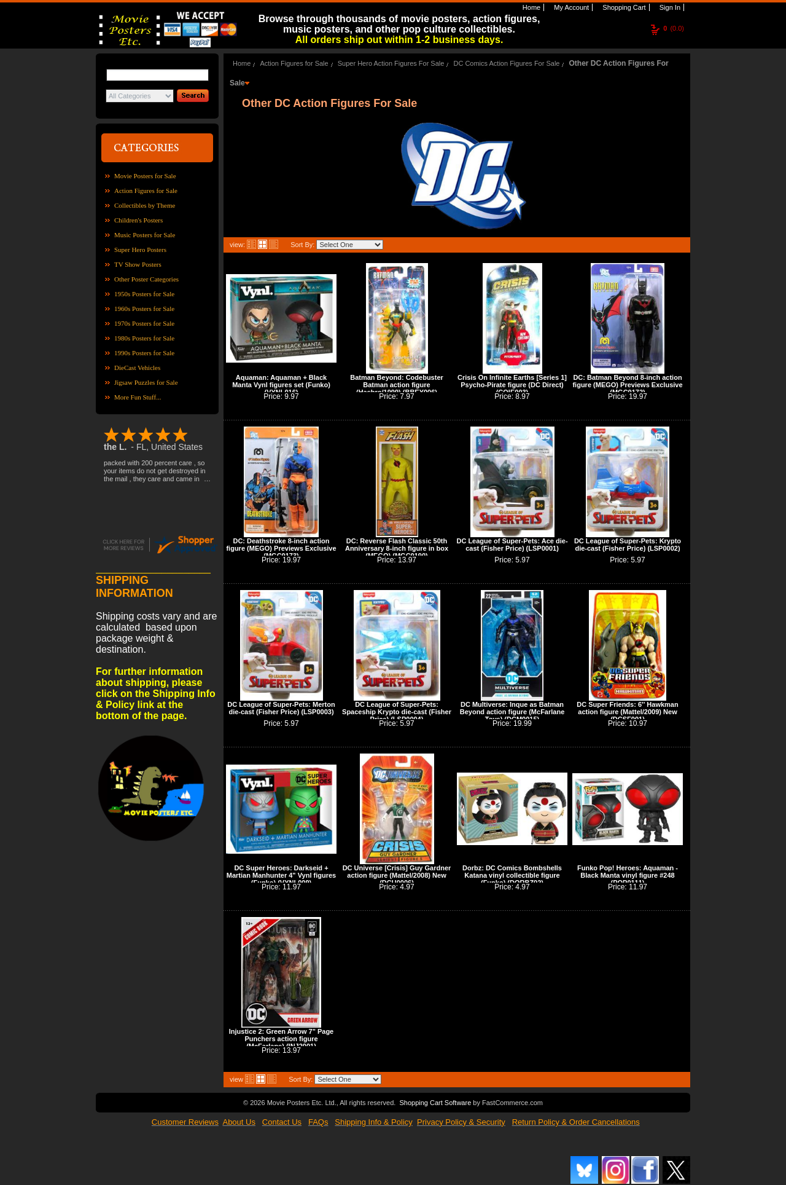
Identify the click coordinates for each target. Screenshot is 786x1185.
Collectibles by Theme (144, 205)
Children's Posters (138, 220)
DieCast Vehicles (137, 367)
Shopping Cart (623, 7)
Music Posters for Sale (144, 234)
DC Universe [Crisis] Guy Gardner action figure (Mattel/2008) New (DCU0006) (397, 875)
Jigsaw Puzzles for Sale (146, 382)
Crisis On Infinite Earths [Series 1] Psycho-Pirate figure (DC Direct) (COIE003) (512, 385)
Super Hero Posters (140, 249)
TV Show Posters (137, 264)
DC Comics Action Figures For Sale (506, 63)
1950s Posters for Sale (144, 293)
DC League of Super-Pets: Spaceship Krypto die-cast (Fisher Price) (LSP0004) (396, 712)
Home (530, 7)
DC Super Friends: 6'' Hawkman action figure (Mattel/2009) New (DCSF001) (627, 712)
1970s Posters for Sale (144, 323)
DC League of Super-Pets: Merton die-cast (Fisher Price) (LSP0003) (281, 708)
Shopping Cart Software (435, 1102)
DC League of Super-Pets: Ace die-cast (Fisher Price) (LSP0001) (511, 544)
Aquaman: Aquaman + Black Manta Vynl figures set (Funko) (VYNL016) (281, 385)
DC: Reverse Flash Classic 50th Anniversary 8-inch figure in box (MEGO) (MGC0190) (396, 548)
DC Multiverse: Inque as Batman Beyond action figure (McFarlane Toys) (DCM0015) (512, 712)
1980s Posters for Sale (144, 338)
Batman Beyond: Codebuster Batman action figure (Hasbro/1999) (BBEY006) (396, 385)
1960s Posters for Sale (144, 308)
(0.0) (673, 28)
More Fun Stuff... (137, 397)
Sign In (669, 7)
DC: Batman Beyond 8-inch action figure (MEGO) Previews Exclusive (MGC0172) (627, 385)
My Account (570, 7)
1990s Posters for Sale (144, 352)
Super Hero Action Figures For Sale (391, 63)
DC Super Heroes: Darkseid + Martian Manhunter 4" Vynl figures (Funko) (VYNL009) (281, 875)
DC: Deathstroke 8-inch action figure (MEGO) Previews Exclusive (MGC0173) (281, 548)
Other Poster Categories (146, 279)
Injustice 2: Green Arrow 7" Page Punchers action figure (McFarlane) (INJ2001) (281, 1039)
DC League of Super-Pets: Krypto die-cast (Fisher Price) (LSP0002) (627, 544)
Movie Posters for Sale (145, 175)
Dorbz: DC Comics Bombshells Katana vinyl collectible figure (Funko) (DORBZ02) (512, 875)
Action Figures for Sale (145, 190)
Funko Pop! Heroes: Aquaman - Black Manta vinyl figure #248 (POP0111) (627, 875)
